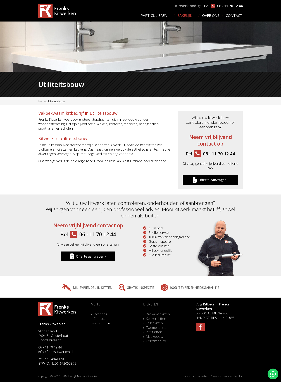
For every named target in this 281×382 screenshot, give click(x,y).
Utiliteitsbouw (156, 341)
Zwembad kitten (157, 327)
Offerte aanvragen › (210, 179)
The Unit (238, 376)
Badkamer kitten (158, 314)
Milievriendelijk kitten (92, 287)
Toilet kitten (154, 323)
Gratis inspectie (140, 287)
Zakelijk (186, 15)
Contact (234, 15)
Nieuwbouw (154, 336)
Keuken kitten (156, 318)
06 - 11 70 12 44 (227, 6)
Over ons (210, 15)
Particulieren (155, 15)
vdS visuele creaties (219, 376)
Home (42, 101)
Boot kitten (154, 332)
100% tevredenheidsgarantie (194, 287)
